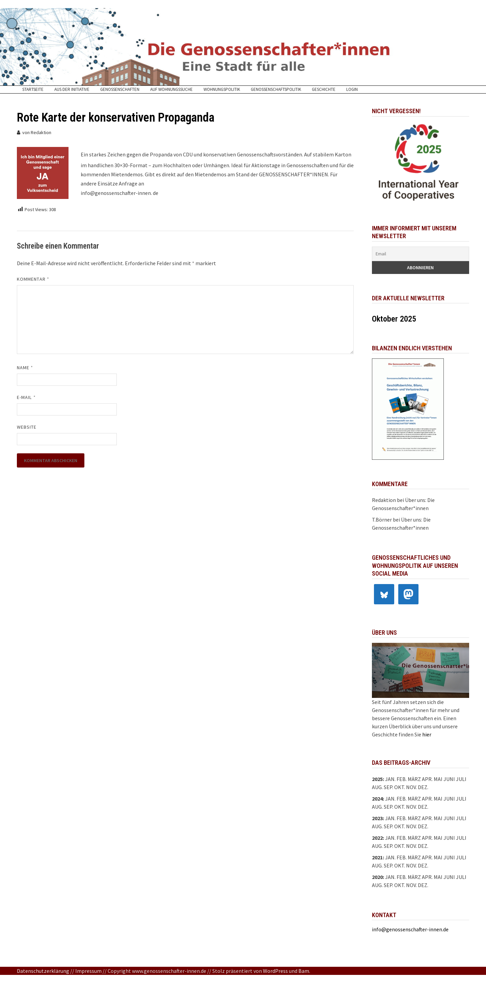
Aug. (377, 787)
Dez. (423, 806)
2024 (377, 798)
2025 (377, 779)
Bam (303, 970)
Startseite (33, 89)
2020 (377, 877)
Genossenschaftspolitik (276, 89)
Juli (461, 779)
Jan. (390, 779)
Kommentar (33, 279)
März (414, 798)
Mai (438, 779)
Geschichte (323, 89)
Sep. (388, 787)
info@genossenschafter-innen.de (410, 929)
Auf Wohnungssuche (171, 89)
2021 (377, 857)
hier (426, 734)
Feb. (402, 779)
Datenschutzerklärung (43, 970)
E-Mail (26, 397)
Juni (449, 779)
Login (352, 89)
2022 (377, 837)
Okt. (399, 787)
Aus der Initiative (71, 89)
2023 (377, 818)
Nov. (411, 806)
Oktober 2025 (394, 319)
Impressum (88, 970)
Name (25, 367)
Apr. (427, 798)
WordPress (275, 970)
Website (27, 427)
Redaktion (41, 132)
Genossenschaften (119, 89)
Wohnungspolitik (222, 89)
